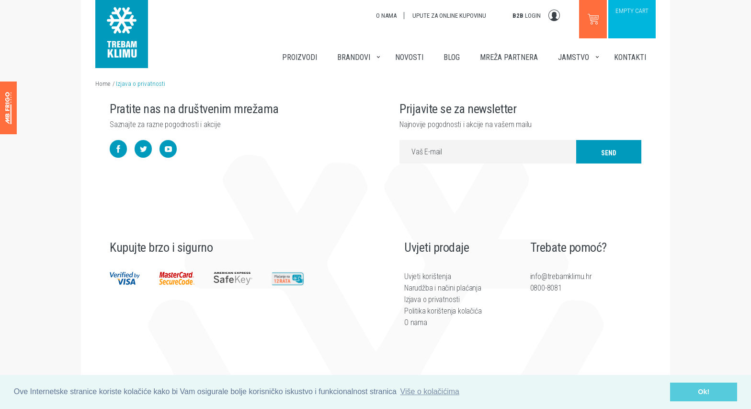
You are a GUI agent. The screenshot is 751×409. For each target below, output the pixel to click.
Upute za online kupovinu (449, 15)
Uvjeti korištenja (427, 287)
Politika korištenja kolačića (442, 322)
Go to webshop (593, 19)
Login (526, 15)
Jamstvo (573, 57)
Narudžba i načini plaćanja (442, 299)
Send (608, 157)
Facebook (118, 153)
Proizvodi (299, 57)
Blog (452, 57)
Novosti (409, 57)
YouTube (168, 153)
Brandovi (353, 57)
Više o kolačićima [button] (429, 391)
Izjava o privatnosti (140, 83)
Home (102, 83)
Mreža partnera (509, 57)
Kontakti (630, 57)
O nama (386, 15)
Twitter (143, 153)
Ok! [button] (703, 392)
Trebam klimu (121, 29)
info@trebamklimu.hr (561, 287)
